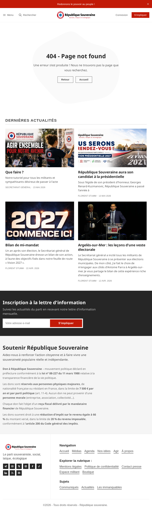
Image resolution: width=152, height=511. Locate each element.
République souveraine (93, 505)
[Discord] (19, 473)
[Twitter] (19, 466)
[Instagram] (25, 466)
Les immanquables (109, 487)
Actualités (87, 487)
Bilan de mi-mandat (22, 245)
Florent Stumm (87, 196)
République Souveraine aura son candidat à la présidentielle (105, 174)
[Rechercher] (27, 15)
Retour (65, 79)
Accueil (83, 79)
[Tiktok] (39, 466)
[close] (148, 4)
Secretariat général (18, 187)
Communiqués (69, 487)
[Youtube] (12, 466)
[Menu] (9, 15)
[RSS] (12, 473)
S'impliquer (140, 15)
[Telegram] (5, 466)
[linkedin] (5, 473)
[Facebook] (32, 466)
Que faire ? (14, 172)
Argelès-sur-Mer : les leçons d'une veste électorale (111, 247)
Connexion (122, 15)
